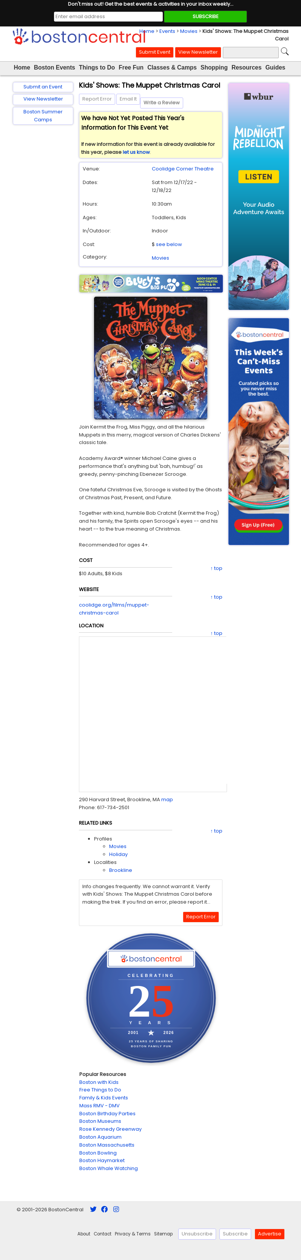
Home (146, 31)
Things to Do (97, 67)
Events (167, 31)
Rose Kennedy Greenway (110, 1129)
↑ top (216, 568)
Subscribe (235, 1233)
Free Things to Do (100, 1089)
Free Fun (131, 67)
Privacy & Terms (133, 1234)
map (167, 799)
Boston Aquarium (100, 1137)
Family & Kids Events (103, 1097)
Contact (102, 1234)
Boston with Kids (99, 1082)
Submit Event (154, 52)
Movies (189, 31)
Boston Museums (100, 1121)
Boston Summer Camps (43, 115)
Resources (247, 67)
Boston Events (54, 67)
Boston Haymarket (102, 1160)
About (83, 1234)
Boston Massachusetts (106, 1145)
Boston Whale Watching (108, 1168)
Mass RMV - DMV (99, 1105)
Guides (275, 67)
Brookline (120, 870)
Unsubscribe (197, 1233)
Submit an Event (42, 86)
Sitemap (163, 1234)
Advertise (269, 1233)
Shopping (214, 67)
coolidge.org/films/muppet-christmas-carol (114, 608)
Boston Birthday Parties (107, 1113)
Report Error (97, 98)
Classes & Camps (172, 67)
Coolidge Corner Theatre (183, 168)
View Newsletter (198, 52)
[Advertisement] (43, 251)
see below (169, 244)
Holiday (118, 854)
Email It (128, 98)
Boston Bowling (98, 1152)
